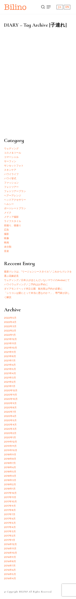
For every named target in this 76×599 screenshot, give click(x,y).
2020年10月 (11, 399)
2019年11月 (10, 446)
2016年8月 (10, 561)
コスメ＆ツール (12, 152)
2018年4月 (10, 475)
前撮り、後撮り (12, 225)
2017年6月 (10, 518)
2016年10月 (10, 552)
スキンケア (10, 169)
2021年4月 (10, 373)
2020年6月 (10, 416)
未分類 (7, 246)
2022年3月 (10, 326)
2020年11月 (10, 394)
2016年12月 (10, 544)
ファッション (11, 182)
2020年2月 (10, 433)
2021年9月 (10, 352)
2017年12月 (10, 493)
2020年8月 (10, 407)
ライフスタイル (12, 221)
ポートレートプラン (15, 208)
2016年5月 (10, 574)
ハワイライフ (11, 174)
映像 (6, 238)
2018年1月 (10, 488)
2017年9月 (10, 505)
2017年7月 (9, 514)
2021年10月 (10, 347)
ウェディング (11, 148)
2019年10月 (10, 450)
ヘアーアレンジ (12, 195)
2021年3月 (10, 377)
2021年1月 (9, 386)
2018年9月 (10, 454)
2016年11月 (10, 548)
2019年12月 (10, 441)
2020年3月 (10, 428)
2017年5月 (10, 522)
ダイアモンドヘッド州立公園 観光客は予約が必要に (33, 288)
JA (59, 7)
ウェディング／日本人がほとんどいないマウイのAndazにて (37, 280)
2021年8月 (10, 356)
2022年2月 (10, 330)
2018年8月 (10, 458)
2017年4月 (10, 527)
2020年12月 (10, 390)
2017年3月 (10, 531)
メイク (7, 212)
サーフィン (10, 161)
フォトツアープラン (15, 191)
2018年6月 (10, 467)
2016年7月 (10, 565)
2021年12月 (10, 339)
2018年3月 (10, 480)
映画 (6, 242)
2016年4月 (10, 578)
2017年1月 (9, 540)
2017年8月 (10, 510)
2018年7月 (10, 463)
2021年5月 (10, 369)
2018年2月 (10, 484)
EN (67, 7)
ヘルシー (9, 204)
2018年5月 (10, 471)
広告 (6, 229)
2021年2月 (10, 381)
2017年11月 (10, 497)
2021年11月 (10, 343)
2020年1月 (10, 437)
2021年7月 (10, 360)
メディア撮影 (11, 216)
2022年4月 (10, 322)
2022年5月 (10, 317)
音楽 (6, 251)
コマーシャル (11, 157)
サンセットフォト (14, 165)
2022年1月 (10, 334)
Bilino (15, 7)
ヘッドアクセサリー (15, 199)
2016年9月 (10, 557)
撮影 (6, 234)
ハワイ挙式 (10, 178)
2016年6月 (10, 569)
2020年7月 (10, 411)
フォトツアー (11, 187)
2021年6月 (10, 364)
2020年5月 (10, 420)
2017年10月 (10, 501)
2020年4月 (10, 424)
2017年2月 (10, 535)
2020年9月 (10, 403)
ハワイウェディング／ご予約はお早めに (26, 284)
